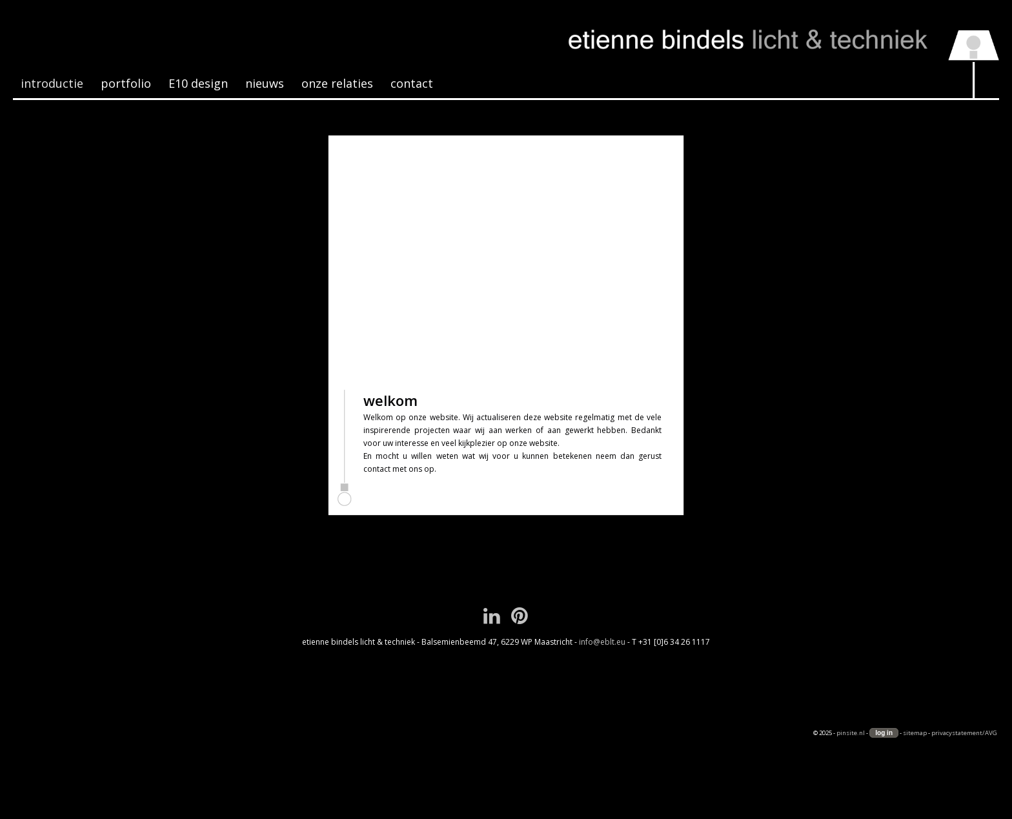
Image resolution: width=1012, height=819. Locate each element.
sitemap (915, 733)
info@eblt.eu (602, 641)
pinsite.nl (850, 733)
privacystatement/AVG (964, 733)
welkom (390, 400)
